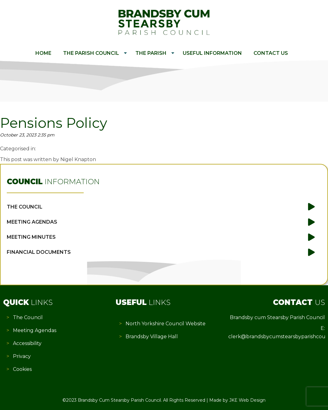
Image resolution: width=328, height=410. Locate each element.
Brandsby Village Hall (152, 336)
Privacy (22, 356)
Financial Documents (39, 252)
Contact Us (271, 53)
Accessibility (27, 343)
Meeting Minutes (31, 237)
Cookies (22, 369)
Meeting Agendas (32, 222)
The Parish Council (91, 53)
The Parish (150, 53)
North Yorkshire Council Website (166, 324)
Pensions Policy (53, 123)
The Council (24, 207)
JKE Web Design (247, 400)
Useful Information (212, 53)
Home (43, 53)
